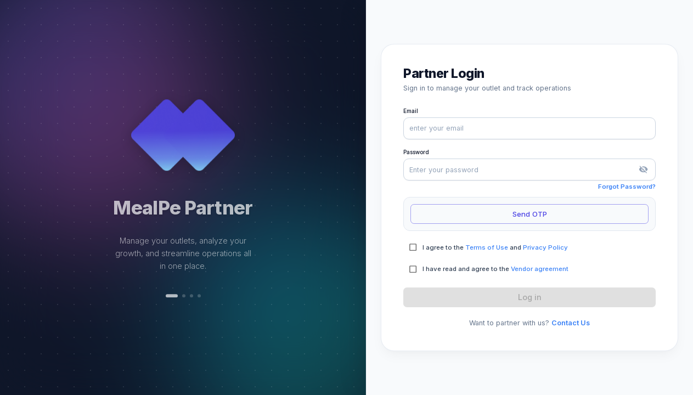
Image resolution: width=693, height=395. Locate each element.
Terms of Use (486, 247)
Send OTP (529, 214)
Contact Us (570, 323)
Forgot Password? (627, 186)
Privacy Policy (545, 247)
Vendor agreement (539, 269)
